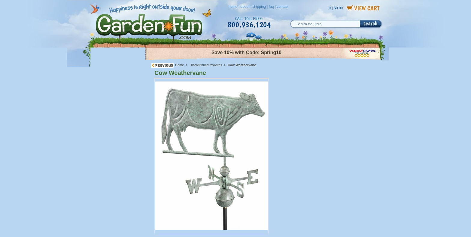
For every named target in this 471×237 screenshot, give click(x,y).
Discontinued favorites (206, 65)
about (244, 7)
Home (179, 65)
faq (271, 7)
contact (282, 7)
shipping (259, 7)
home (233, 7)
